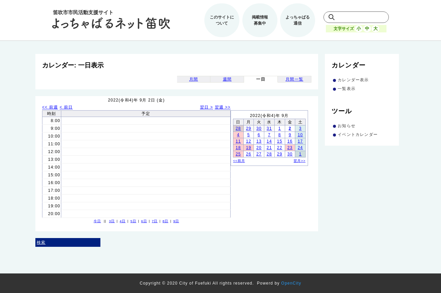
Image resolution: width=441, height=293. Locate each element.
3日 (112, 221)
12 (248, 141)
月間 (193, 79)
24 (300, 147)
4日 (123, 221)
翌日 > (206, 107)
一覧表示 (346, 88)
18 (238, 147)
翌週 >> (223, 107)
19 (248, 147)
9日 (176, 221)
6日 (144, 221)
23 (290, 147)
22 (279, 147)
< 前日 (66, 107)
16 (290, 141)
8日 (165, 221)
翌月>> (299, 161)
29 (248, 128)
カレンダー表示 (353, 80)
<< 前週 (50, 107)
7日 (155, 221)
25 (238, 154)
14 (269, 141)
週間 (227, 79)
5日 (133, 221)
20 (259, 147)
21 (269, 147)
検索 (41, 242)
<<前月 (239, 161)
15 (279, 141)
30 (259, 128)
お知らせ (346, 125)
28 (238, 128)
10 (300, 135)
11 (238, 141)
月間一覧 (294, 79)
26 (248, 154)
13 (259, 141)
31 (269, 128)
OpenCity (291, 283)
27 (259, 154)
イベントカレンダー (358, 134)
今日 (97, 221)
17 (300, 141)
